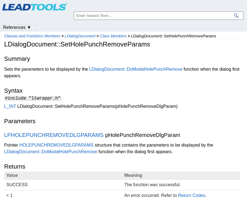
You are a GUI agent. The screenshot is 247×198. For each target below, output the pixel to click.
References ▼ (17, 27)
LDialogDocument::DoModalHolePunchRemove (135, 69)
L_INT (10, 107)
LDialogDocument (80, 36)
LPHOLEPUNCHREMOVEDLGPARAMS (54, 136)
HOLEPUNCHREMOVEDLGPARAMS (56, 146)
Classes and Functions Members (32, 36)
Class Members (113, 36)
